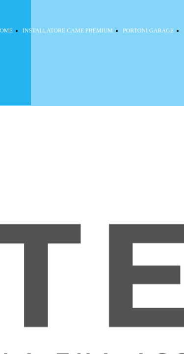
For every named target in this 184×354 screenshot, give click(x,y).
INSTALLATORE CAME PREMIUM (68, 30)
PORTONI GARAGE (148, 30)
